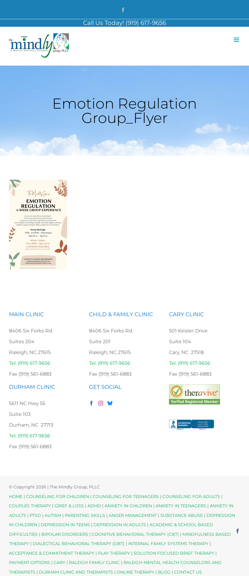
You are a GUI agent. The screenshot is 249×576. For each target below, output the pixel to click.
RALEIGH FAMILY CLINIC (94, 562)
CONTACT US (188, 572)
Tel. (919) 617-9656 (29, 363)
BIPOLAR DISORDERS (64, 534)
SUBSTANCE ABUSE (181, 515)
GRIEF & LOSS (69, 505)
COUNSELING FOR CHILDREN (57, 496)
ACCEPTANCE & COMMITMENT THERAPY (52, 553)
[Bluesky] (110, 403)
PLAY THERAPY (114, 553)
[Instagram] (100, 403)
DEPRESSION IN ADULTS (119, 524)
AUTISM (53, 515)
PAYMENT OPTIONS (30, 562)
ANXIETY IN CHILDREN (128, 505)
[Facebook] (91, 403)
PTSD (35, 515)
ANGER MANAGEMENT (133, 515)
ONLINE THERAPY (135, 572)
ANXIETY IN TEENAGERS (181, 505)
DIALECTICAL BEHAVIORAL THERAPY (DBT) (79, 543)
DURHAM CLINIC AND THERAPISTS (76, 572)
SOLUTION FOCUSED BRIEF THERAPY (174, 553)
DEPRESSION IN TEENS (65, 524)
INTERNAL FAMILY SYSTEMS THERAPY (169, 543)
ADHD (94, 505)
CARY (59, 562)
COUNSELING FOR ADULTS (191, 496)
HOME (15, 496)
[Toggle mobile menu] (237, 40)
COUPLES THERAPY (30, 505)
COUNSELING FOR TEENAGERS (126, 496)
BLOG (164, 572)
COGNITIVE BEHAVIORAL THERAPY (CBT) (135, 534)
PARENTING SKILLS (85, 515)
